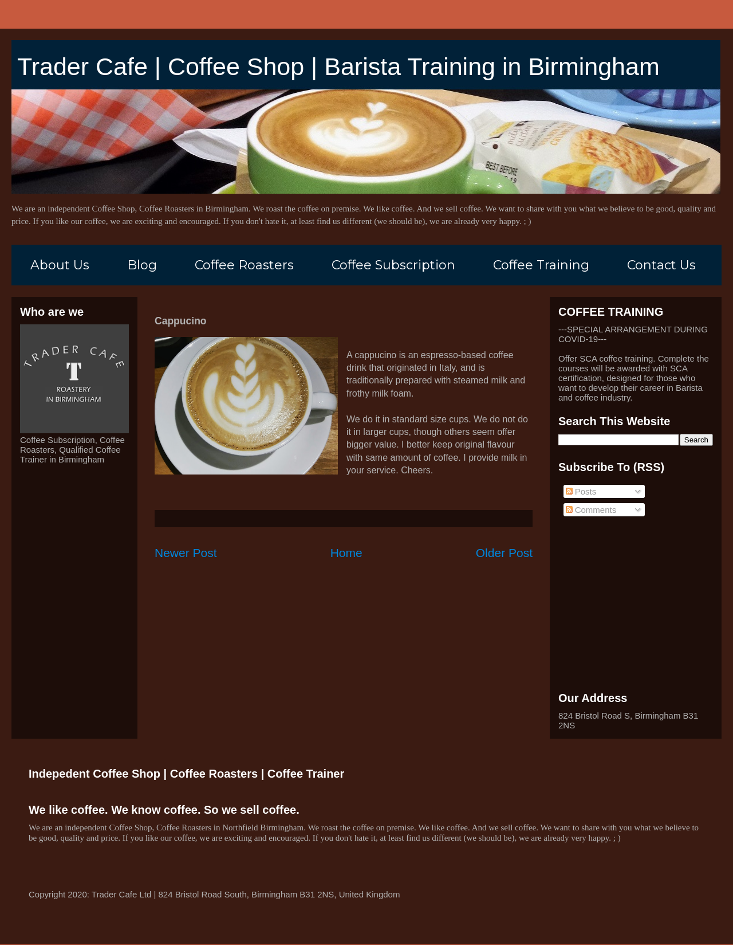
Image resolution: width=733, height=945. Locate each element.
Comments (591, 510)
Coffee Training (541, 265)
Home (346, 552)
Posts (581, 491)
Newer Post (186, 552)
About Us (59, 265)
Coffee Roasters (244, 265)
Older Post (504, 552)
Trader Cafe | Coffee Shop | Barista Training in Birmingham (338, 66)
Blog (142, 265)
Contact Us (661, 265)
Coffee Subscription (393, 265)
